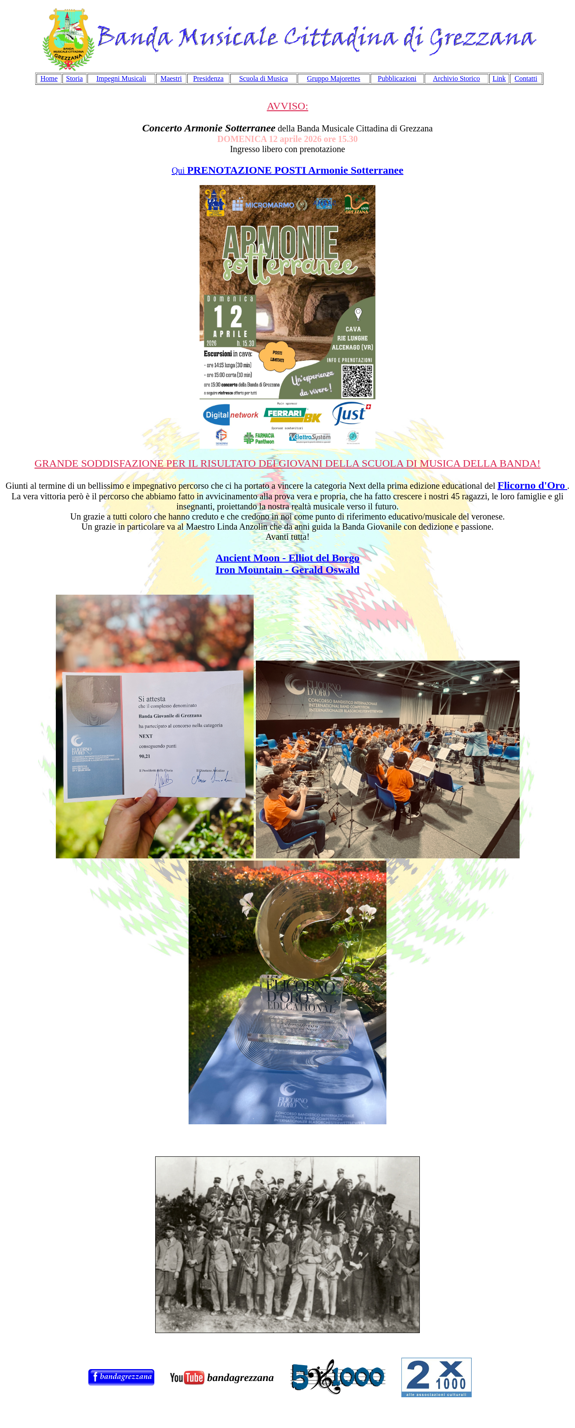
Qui (287, 170)
